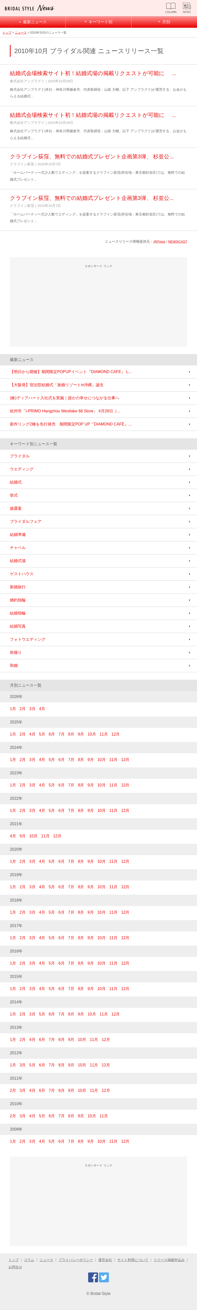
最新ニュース (35, 22)
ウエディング (22, 469)
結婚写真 (18, 626)
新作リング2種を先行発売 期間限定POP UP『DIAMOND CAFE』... (71, 424)
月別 (166, 22)
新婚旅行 (18, 587)
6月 (52, 734)
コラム (29, 1260)
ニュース (21, 32)
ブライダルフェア (25, 521)
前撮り (16, 652)
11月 (103, 734)
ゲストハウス (22, 574)
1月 (13, 709)
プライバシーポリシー (76, 1260)
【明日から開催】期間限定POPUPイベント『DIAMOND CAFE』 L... (71, 372)
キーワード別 (100, 22)
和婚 (14, 665)
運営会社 (105, 1260)
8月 (71, 734)
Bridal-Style (100, 1293)
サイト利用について (132, 1260)
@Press (159, 241)
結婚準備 (18, 534)
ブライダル (20, 456)
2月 (23, 709)
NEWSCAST (177, 241)
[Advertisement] (98, 306)
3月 (32, 709)
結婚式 (16, 482)
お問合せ (15, 1267)
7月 (62, 734)
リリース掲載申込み (169, 1260)
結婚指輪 (18, 613)
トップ (6, 32)
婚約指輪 (18, 600)
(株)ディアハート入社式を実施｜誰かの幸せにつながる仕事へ (64, 398)
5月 (42, 734)
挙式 (14, 495)
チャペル (18, 548)
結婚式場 (18, 561)
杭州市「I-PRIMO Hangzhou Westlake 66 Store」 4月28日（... (65, 411)
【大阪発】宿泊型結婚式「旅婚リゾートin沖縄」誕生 (57, 385)
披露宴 (16, 508)
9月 (81, 734)
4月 (42, 709)
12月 (115, 734)
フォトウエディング (27, 639)
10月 (92, 734)
